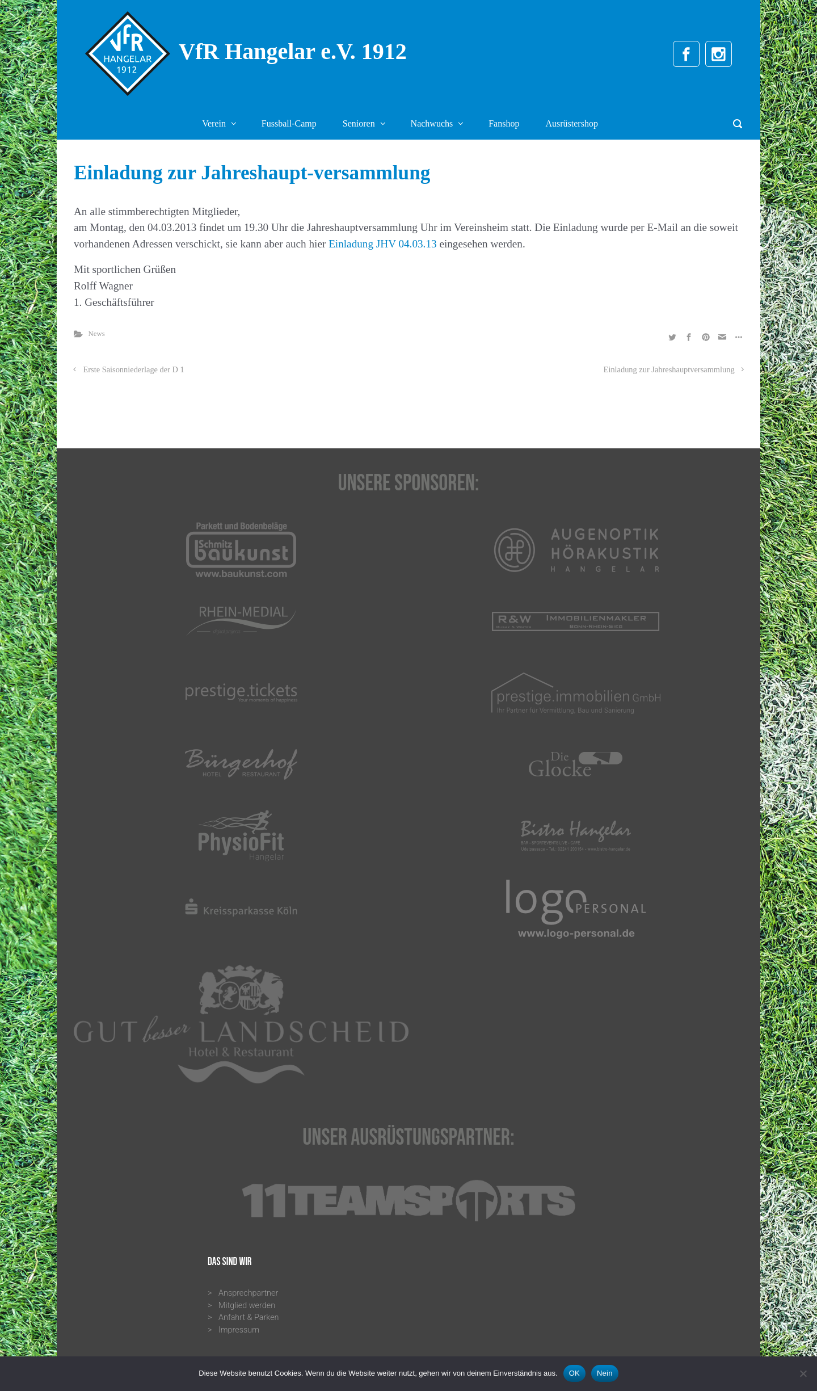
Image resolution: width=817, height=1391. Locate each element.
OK (574, 1373)
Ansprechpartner (248, 1293)
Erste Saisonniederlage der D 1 (133, 369)
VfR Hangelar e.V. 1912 (293, 51)
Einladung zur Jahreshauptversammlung (669, 369)
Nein (605, 1373)
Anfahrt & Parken (248, 1317)
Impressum (238, 1330)
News (97, 334)
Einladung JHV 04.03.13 (382, 244)
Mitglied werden (246, 1305)
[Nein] (802, 1373)
